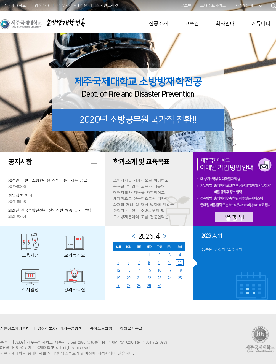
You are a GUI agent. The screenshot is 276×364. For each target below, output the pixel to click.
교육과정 (30, 255)
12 (118, 270)
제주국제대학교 (13, 5)
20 (128, 278)
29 (149, 285)
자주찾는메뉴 (246, 5)
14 (138, 270)
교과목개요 (74, 255)
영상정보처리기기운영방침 (60, 328)
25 (180, 278)
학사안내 (225, 23)
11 (180, 262)
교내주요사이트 (213, 5)
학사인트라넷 (107, 5)
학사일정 (30, 289)
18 (180, 270)
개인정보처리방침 (15, 328)
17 (169, 270)
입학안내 (41, 5)
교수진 (192, 23)
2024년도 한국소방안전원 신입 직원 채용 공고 (47, 180)
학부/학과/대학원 (72, 5)
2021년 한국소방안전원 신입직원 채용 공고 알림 (49, 210)
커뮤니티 (260, 23)
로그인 (185, 5)
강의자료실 (74, 289)
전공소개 (158, 23)
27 (128, 285)
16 (159, 270)
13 (128, 270)
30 (159, 285)
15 (149, 270)
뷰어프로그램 (101, 328)
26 (118, 285)
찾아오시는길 (131, 328)
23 (159, 278)
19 (118, 278)
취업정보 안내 (20, 195)
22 (149, 278)
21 (138, 278)
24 (169, 278)
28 (138, 285)
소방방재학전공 (65, 22)
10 (169, 262)
